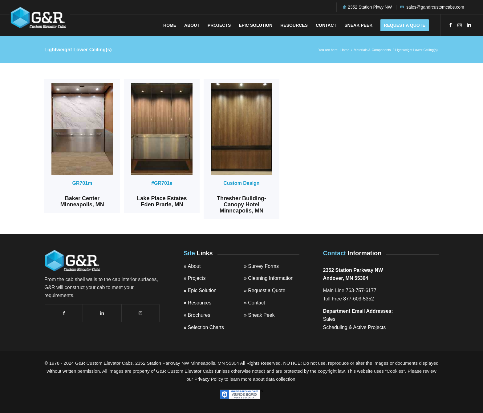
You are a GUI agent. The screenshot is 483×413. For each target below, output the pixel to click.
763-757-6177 (361, 290)
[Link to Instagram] (459, 25)
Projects (197, 278)
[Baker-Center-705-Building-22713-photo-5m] (82, 129)
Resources (199, 302)
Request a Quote (266, 290)
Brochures (199, 315)
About (194, 266)
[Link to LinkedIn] (468, 25)
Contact (256, 302)
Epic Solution (202, 290)
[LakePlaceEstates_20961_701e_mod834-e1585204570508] (162, 129)
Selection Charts (206, 327)
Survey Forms (263, 266)
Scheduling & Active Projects (354, 327)
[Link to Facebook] (450, 25)
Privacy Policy (208, 379)
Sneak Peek (261, 315)
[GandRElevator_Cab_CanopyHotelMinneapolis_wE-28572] (241, 129)
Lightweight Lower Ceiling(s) (78, 49)
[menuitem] (169, 25)
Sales (329, 319)
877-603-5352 (358, 298)
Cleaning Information (271, 278)
